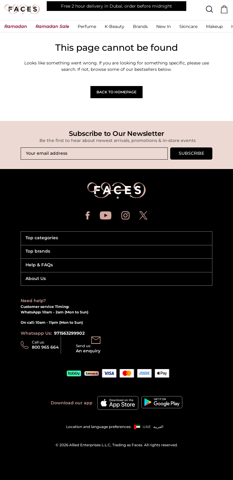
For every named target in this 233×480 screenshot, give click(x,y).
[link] (140, 28)
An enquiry (88, 351)
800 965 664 (45, 347)
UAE (147, 426)
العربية (158, 426)
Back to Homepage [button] (116, 92)
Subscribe (191, 153)
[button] (15, 28)
